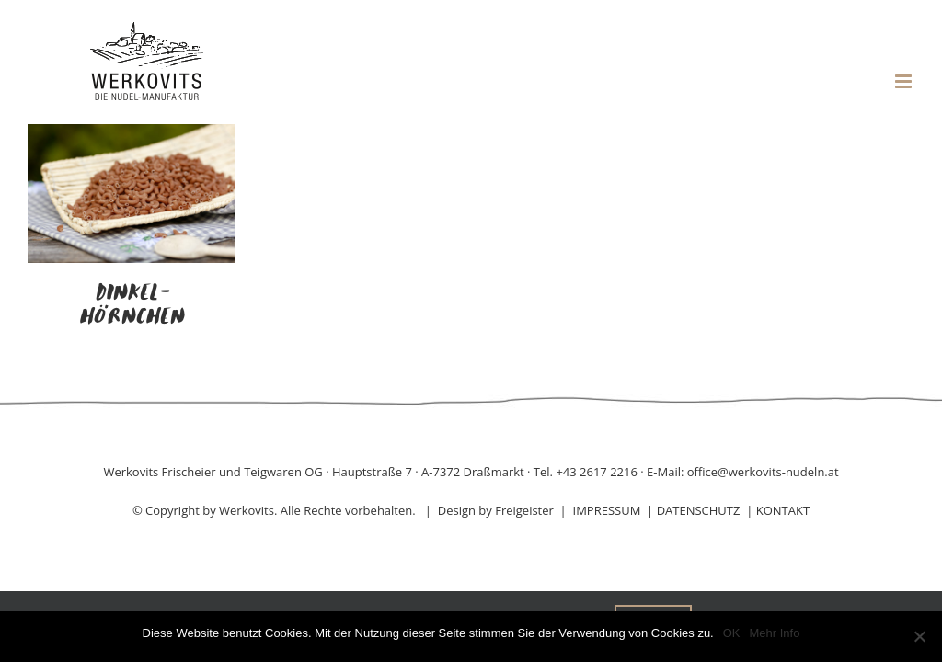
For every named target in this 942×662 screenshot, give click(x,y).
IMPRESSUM (607, 510)
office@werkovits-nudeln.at (763, 471)
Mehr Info (775, 633)
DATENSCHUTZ (699, 510)
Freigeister (524, 510)
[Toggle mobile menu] (904, 81)
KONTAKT (783, 510)
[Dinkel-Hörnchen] (132, 135)
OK (732, 633)
